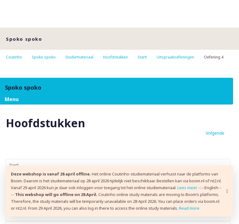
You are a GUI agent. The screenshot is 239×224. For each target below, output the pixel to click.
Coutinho (14, 57)
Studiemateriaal (79, 57)
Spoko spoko (44, 57)
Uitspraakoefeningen (175, 57)
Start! (142, 57)
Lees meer (187, 187)
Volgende (215, 133)
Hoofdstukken (115, 57)
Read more (189, 208)
